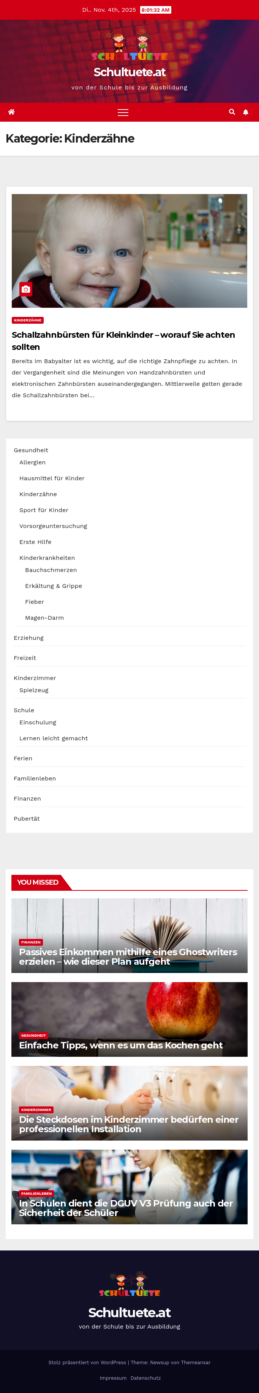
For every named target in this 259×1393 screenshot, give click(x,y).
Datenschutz (145, 1378)
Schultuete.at (130, 72)
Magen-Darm (44, 617)
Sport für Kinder (43, 510)
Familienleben (35, 778)
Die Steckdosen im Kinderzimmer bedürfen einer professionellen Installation (128, 1124)
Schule (24, 710)
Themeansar (196, 1362)
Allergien (32, 462)
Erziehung (29, 637)
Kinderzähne (27, 320)
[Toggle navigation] (123, 112)
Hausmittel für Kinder (52, 478)
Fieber (34, 601)
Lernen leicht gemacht (53, 738)
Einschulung (37, 722)
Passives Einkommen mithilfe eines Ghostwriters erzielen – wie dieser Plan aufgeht (128, 956)
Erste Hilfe (35, 541)
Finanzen (27, 798)
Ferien (23, 758)
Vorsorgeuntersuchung (53, 526)
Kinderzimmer (35, 678)
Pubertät (27, 818)
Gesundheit (31, 450)
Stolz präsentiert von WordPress (88, 1362)
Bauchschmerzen (51, 569)
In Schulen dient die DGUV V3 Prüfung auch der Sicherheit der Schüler (126, 1208)
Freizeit (25, 657)
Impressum (112, 1378)
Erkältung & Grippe (53, 585)
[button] (232, 112)
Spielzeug (33, 690)
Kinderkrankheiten (47, 557)
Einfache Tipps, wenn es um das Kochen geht (121, 1045)
